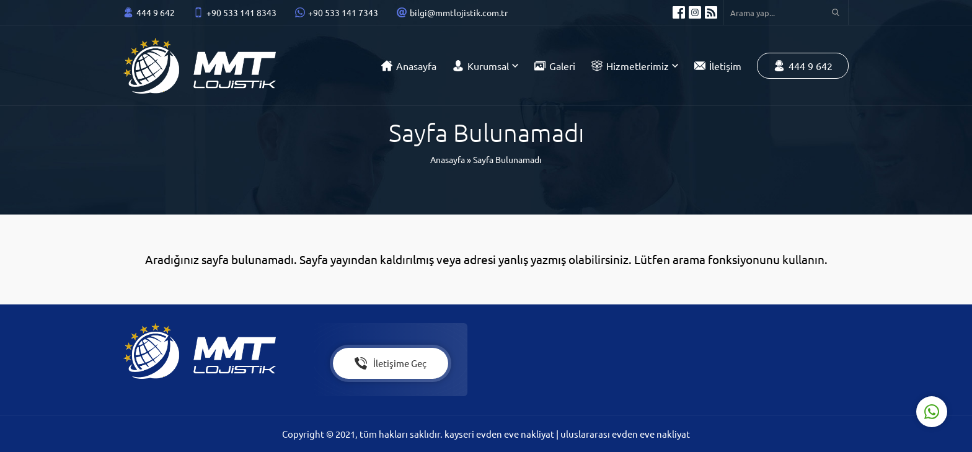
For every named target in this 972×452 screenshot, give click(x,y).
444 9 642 (155, 12)
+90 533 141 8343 (241, 12)
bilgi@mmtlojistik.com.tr (459, 12)
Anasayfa (447, 159)
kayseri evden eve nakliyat (500, 434)
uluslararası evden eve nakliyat (625, 434)
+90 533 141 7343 (343, 12)
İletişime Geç (390, 363)
